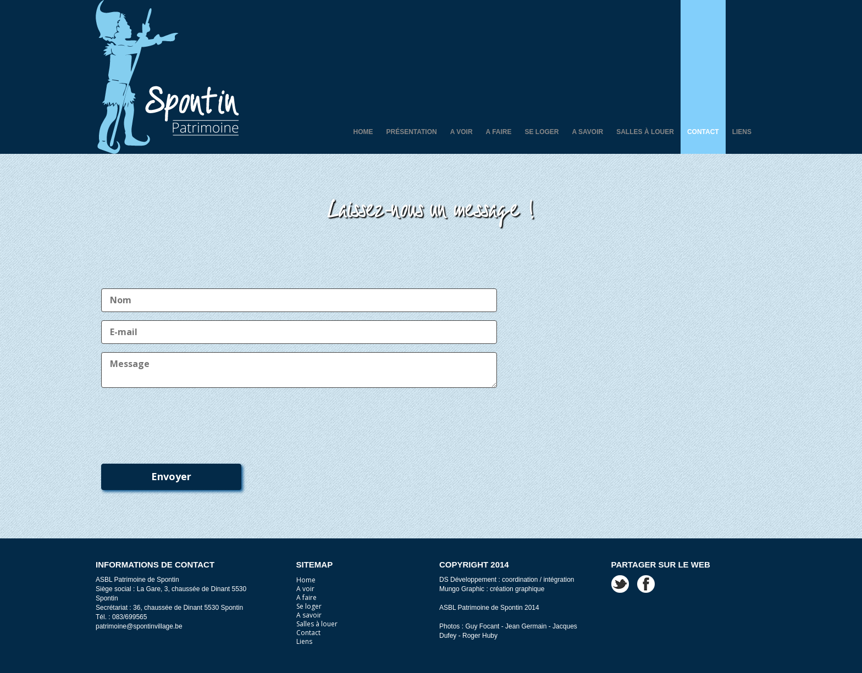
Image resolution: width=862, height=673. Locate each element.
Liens (742, 132)
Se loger (542, 132)
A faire (499, 132)
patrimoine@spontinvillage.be (139, 626)
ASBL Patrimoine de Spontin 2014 (489, 607)
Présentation (411, 132)
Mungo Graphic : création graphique (491, 589)
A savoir (588, 132)
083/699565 (129, 617)
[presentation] (184, 420)
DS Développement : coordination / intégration (506, 579)
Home (363, 132)
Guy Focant (482, 626)
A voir (461, 132)
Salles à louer (645, 132)
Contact (703, 132)
